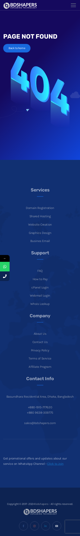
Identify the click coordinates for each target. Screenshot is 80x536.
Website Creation (40, 229)
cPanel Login (39, 292)
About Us (40, 338)
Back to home (17, 48)
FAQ (40, 275)
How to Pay (40, 283)
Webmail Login (40, 300)
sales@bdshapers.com (40, 428)
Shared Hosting (40, 221)
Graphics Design (40, 237)
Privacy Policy (40, 355)
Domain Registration (40, 212)
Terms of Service (40, 363)
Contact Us (40, 346)
